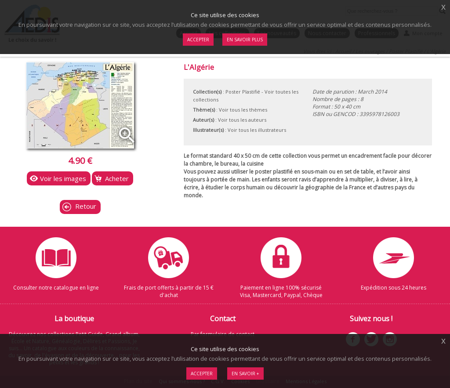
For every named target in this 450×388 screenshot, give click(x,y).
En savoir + (245, 373)
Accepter (202, 373)
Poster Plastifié (242, 91)
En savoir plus (245, 39)
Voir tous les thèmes (243, 109)
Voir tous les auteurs (242, 119)
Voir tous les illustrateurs (257, 130)
